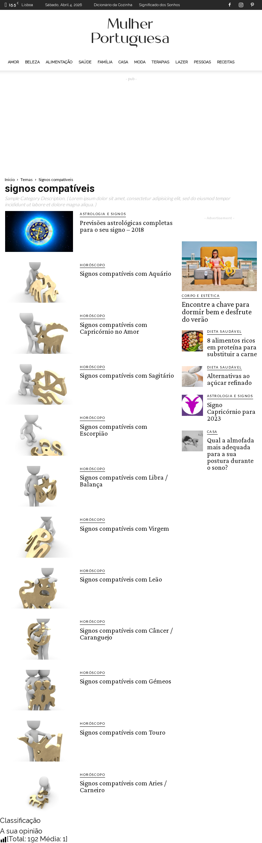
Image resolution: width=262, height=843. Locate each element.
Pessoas (202, 62)
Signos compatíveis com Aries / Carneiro (121, 786)
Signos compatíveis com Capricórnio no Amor (112, 327)
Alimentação (59, 62)
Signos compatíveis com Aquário (124, 273)
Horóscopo (91, 265)
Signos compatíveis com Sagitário (125, 375)
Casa (123, 62)
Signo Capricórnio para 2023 (229, 385)
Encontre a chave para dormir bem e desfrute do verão (217, 305)
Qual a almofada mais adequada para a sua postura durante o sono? (230, 415)
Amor (13, 62)
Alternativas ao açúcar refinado (228, 357)
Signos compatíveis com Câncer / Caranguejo (124, 632)
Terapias (160, 62)
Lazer (181, 62)
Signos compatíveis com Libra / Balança (122, 480)
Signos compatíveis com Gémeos (124, 680)
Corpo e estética (198, 296)
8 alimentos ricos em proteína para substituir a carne (231, 330)
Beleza (32, 62)
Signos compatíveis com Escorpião (126, 426)
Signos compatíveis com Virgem (123, 527)
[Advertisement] (131, 125)
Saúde (84, 62)
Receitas (225, 62)
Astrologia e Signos (99, 214)
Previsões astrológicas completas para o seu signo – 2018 (124, 225)
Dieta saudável (222, 318)
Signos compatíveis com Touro (121, 731)
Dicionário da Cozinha (113, 5)
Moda (139, 62)
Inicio (10, 179)
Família (105, 62)
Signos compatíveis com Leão (119, 579)
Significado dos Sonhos (159, 5)
